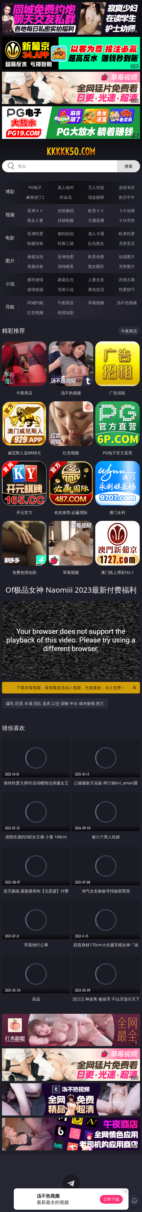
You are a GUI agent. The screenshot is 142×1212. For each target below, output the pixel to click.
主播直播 (96, 220)
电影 (10, 238)
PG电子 (35, 187)
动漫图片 (127, 256)
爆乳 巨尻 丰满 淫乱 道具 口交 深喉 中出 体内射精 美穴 (55, 703)
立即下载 (111, 1199)
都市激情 (35, 279)
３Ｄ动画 (127, 210)
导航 (10, 307)
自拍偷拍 (66, 210)
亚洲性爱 (35, 233)
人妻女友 (96, 279)
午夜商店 (66, 302)
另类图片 (127, 266)
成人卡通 (96, 233)
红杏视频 (35, 312)
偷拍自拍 (66, 233)
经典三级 (66, 243)
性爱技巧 (127, 289)
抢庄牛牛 (127, 197)
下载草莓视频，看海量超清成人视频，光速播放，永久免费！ (77, 687)
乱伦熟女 (96, 243)
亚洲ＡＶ (35, 210)
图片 (10, 261)
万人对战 (96, 187)
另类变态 (127, 243)
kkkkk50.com (70, 151)
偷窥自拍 (35, 256)
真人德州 (66, 187)
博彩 (10, 191)
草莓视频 (96, 302)
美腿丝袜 (35, 266)
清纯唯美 (66, 266)
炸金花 (66, 197)
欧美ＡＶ (96, 210)
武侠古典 (127, 279)
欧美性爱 (127, 233)
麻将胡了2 (35, 197)
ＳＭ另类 (127, 220)
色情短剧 (66, 312)
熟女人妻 (35, 220)
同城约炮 (35, 302)
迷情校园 (35, 289)
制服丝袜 (35, 243)
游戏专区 (127, 187)
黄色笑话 (96, 289)
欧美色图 (96, 256)
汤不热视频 (127, 302)
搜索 (129, 166)
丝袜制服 (66, 220)
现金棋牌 (96, 197)
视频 (10, 214)
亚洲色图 (66, 256)
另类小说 (66, 289)
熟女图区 (96, 266)
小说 (10, 284)
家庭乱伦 (66, 279)
